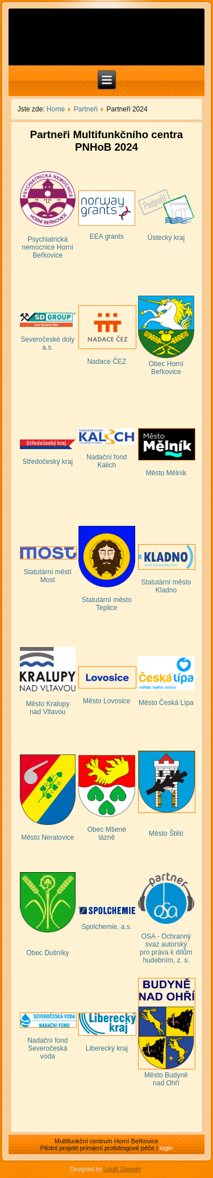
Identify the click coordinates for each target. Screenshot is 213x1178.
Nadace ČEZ (106, 362)
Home (56, 109)
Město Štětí (166, 833)
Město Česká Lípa (166, 703)
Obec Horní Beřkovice (166, 368)
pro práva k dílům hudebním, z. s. (166, 956)
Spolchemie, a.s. (106, 927)
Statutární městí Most (47, 576)
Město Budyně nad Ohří (166, 1079)
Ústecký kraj (166, 238)
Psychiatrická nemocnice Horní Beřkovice (47, 247)
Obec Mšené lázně (106, 833)
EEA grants (107, 236)
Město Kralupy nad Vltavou (47, 708)
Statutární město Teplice (107, 604)
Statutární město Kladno (166, 586)
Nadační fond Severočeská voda (47, 1048)
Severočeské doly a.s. (47, 343)
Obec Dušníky (47, 953)
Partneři (86, 109)
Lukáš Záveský (122, 1169)
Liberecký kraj (107, 1048)
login (166, 1147)
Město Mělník (166, 473)
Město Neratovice (47, 837)
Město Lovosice (106, 701)
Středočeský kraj (47, 462)
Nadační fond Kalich (106, 461)
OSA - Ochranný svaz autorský (166, 940)
